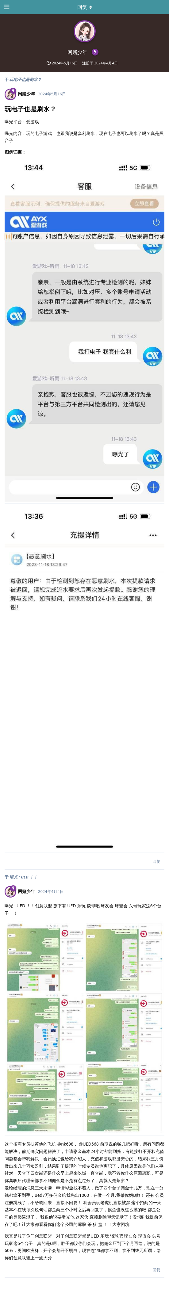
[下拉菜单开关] (84, 7)
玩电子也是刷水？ (25, 79)
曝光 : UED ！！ (23, 877)
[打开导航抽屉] (6, 7)
